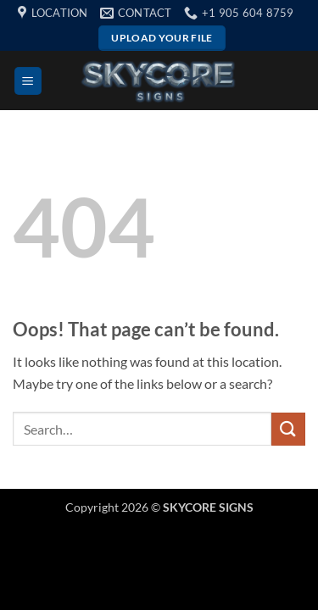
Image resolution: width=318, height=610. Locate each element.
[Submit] (288, 429)
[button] (28, 81)
